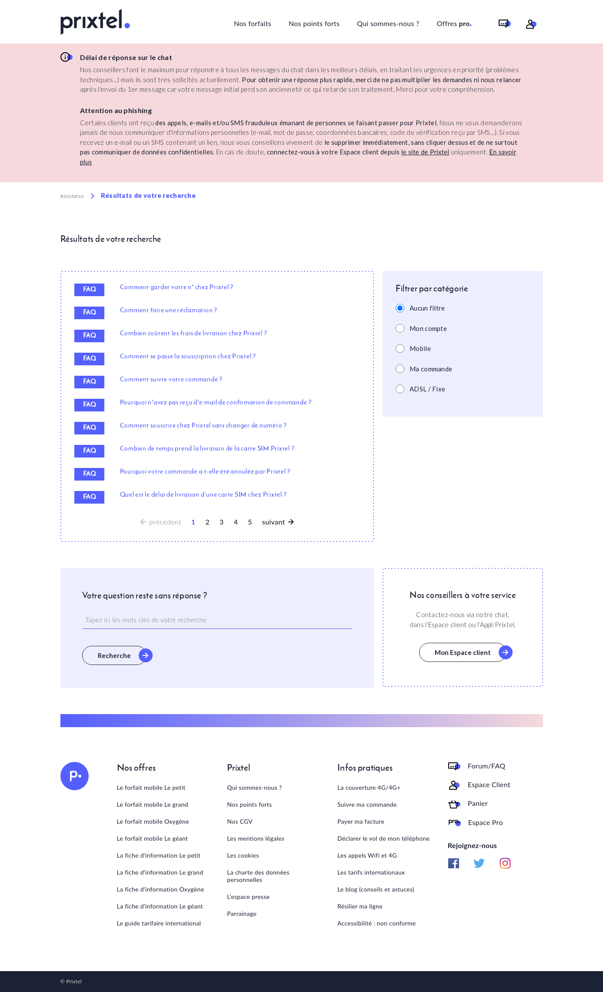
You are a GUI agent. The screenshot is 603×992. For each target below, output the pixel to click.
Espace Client (489, 784)
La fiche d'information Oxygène (160, 889)
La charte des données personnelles (258, 875)
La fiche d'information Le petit (159, 855)
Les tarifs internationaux (371, 872)
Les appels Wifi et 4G (367, 855)
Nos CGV (240, 821)
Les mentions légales (255, 838)
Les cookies (243, 855)
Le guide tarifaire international (159, 923)
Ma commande (431, 369)
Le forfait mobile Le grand (152, 804)
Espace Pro (485, 822)
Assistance (72, 196)
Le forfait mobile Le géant (152, 838)
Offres (455, 22)
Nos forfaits (252, 23)
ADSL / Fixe (427, 389)
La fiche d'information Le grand (160, 872)
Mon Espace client (462, 652)
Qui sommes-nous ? (388, 23)
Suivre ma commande (367, 804)
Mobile (420, 348)
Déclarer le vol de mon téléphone (383, 838)
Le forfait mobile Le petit (151, 787)
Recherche (114, 655)
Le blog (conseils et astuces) (375, 889)
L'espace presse (248, 896)
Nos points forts (314, 23)
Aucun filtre (427, 308)
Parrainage (242, 913)
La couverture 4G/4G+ (368, 787)
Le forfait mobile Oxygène (153, 821)
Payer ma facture (360, 821)
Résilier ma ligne (360, 906)
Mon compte (428, 328)
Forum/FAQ (487, 766)
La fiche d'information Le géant (160, 906)
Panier (478, 803)
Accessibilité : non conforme (376, 923)
